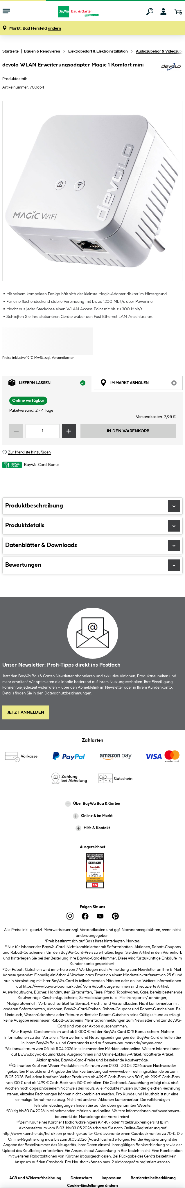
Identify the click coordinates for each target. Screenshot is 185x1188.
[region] (92, 191)
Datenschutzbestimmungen (67, 693)
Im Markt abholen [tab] (141, 384)
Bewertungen (92, 565)
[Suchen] (150, 11)
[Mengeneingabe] (43, 431)
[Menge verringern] (16, 431)
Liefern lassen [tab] (49, 384)
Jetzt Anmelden (25, 712)
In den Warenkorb (128, 431)
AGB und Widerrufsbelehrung (35, 1177)
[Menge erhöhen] (69, 431)
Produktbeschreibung (92, 506)
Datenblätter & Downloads (92, 545)
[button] (35, 29)
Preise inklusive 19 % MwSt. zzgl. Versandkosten (38, 357)
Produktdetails (14, 79)
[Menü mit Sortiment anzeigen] (6, 12)
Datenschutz (81, 1177)
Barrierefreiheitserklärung (153, 1177)
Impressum (111, 1177)
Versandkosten (92, 930)
